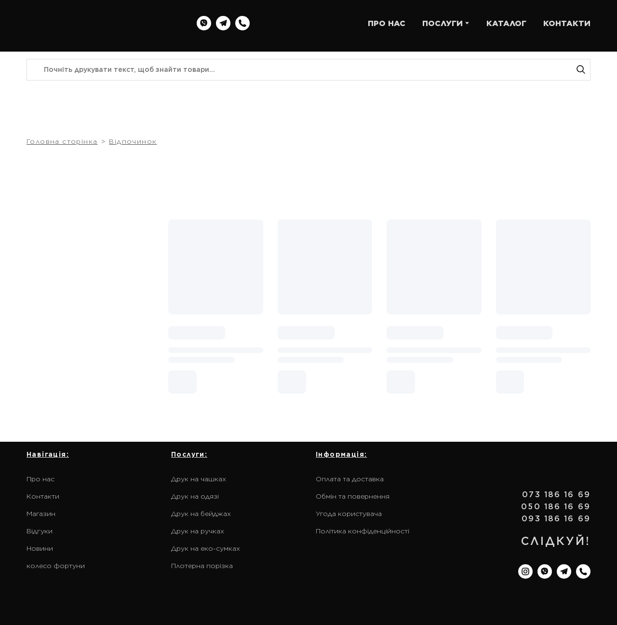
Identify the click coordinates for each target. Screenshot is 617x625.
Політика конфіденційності (362, 531)
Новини (40, 548)
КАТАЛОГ (506, 23)
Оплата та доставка (350, 479)
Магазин (41, 513)
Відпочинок (133, 141)
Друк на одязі (195, 496)
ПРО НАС (386, 23)
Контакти (43, 496)
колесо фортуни (56, 566)
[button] (204, 23)
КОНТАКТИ (566, 23)
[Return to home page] (88, 23)
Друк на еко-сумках (205, 548)
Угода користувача (349, 513)
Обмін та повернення (352, 496)
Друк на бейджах (201, 513)
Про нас (40, 479)
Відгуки (40, 531)
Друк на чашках (198, 479)
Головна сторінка (62, 141)
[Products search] (308, 70)
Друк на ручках (197, 531)
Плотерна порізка (202, 566)
